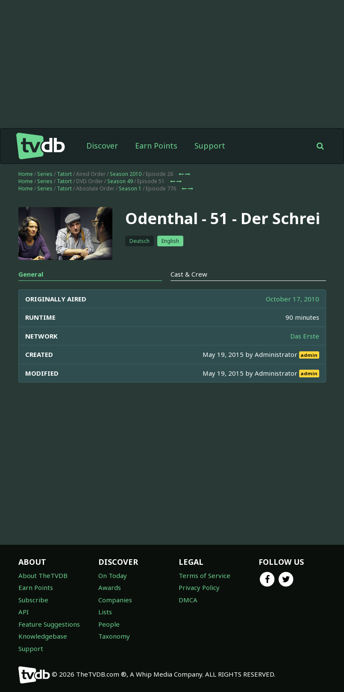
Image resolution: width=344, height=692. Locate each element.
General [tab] (30, 274)
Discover (102, 145)
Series (45, 174)
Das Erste (304, 336)
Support (209, 145)
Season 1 (130, 188)
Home (25, 174)
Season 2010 (125, 174)
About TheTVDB (43, 575)
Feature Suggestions (49, 624)
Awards (109, 587)
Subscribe (33, 600)
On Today (112, 575)
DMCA (188, 600)
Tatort (64, 174)
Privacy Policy (199, 587)
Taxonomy (114, 636)
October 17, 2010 (292, 299)
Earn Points (156, 145)
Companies (115, 600)
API (23, 611)
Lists (105, 611)
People (109, 624)
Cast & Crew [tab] (189, 274)
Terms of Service (204, 575)
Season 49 (120, 181)
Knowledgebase (42, 636)
